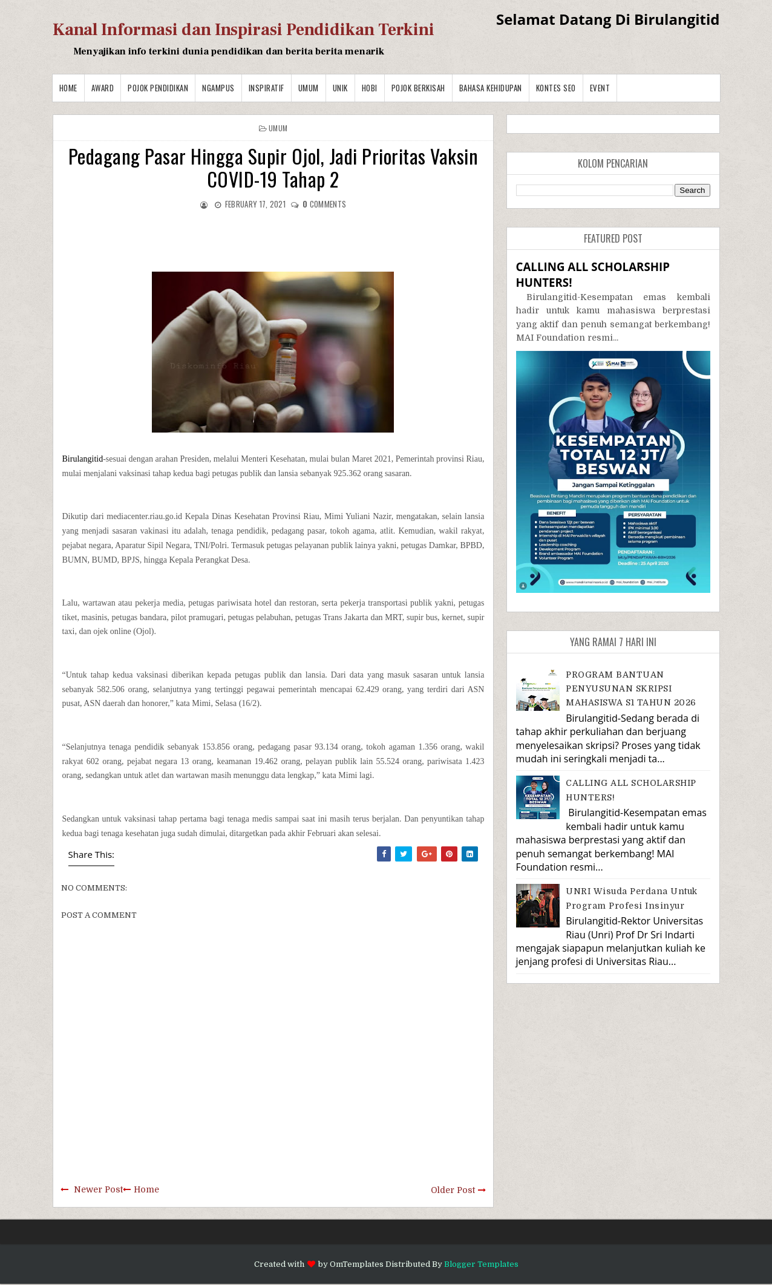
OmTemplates (357, 1264)
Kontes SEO (556, 88)
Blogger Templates (481, 1264)
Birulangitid (82, 458)
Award (102, 88)
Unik (340, 88)
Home (68, 88)
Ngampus (218, 88)
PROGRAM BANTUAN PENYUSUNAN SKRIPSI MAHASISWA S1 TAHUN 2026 (631, 689)
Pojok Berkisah (418, 88)
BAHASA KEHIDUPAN (490, 88)
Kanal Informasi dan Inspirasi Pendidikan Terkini (243, 30)
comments (324, 204)
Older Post (453, 1190)
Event (600, 88)
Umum (308, 88)
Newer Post (98, 1189)
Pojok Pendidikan (158, 88)
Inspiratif (266, 88)
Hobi (370, 88)
